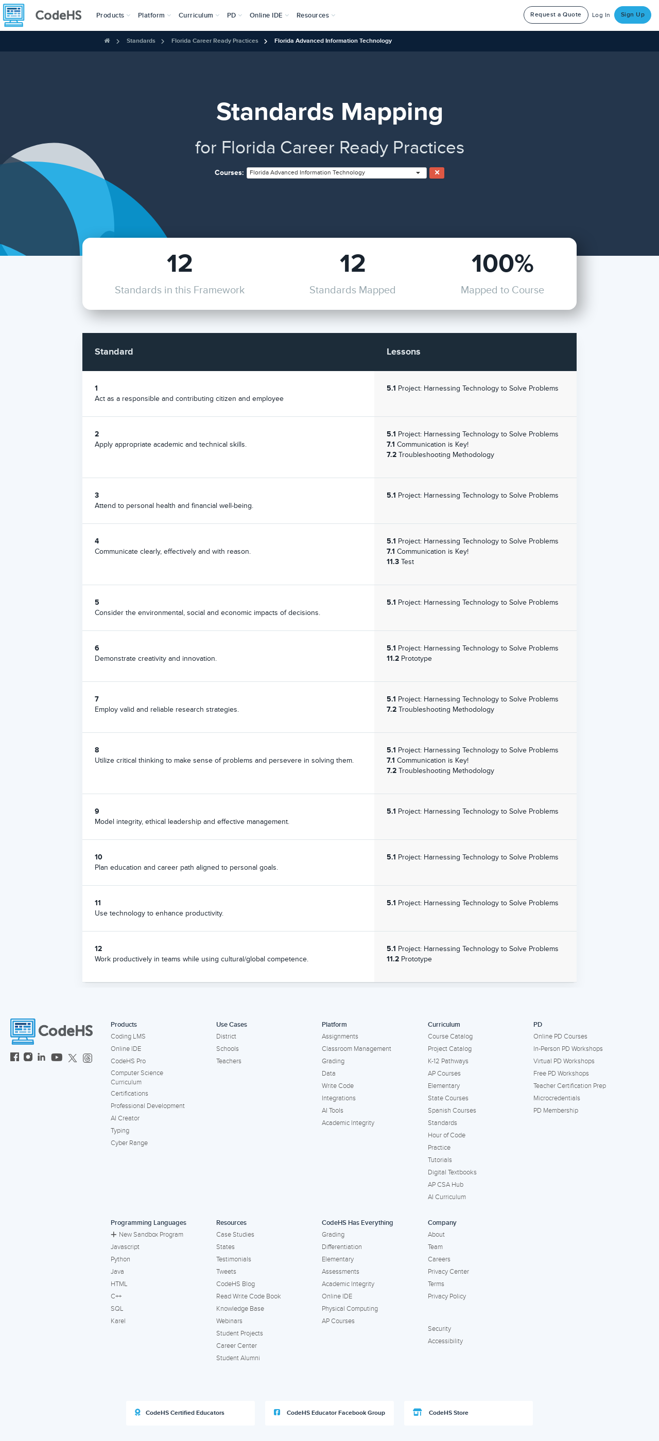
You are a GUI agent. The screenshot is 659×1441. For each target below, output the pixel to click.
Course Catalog (450, 1036)
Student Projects (239, 1333)
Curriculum (444, 1024)
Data (329, 1073)
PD (537, 1024)
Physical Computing (350, 1309)
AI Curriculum (447, 1197)
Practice (439, 1148)
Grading (333, 1061)
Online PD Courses (560, 1036)
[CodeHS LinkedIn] (41, 1058)
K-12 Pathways (448, 1061)
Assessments (340, 1272)
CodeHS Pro (128, 1061)
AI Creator (125, 1118)
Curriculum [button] (199, 15)
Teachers (228, 1061)
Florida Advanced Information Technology (333, 41)
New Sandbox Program (147, 1235)
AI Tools (332, 1110)
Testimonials (233, 1259)
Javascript (125, 1247)
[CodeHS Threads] (87, 1058)
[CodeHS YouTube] (57, 1058)
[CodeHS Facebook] (14, 1058)
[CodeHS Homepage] (46, 15)
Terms (436, 1284)
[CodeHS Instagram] (28, 1058)
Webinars (229, 1321)
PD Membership (555, 1110)
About (436, 1235)
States (225, 1247)
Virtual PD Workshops (564, 1061)
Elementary (444, 1086)
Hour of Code (446, 1135)
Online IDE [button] (269, 15)
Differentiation (342, 1247)
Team (435, 1247)
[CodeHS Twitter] (72, 1058)
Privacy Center (448, 1272)
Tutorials (440, 1160)
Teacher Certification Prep (569, 1086)
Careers (439, 1259)
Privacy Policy (447, 1296)
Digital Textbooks (452, 1172)
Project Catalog (450, 1049)
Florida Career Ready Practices (214, 41)
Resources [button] (316, 15)
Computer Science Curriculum (137, 1078)
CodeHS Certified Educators (179, 1413)
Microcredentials (556, 1098)
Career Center (236, 1346)
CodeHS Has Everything (357, 1222)
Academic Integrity (348, 1123)
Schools (227, 1049)
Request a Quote (556, 15)
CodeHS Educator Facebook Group (329, 1413)
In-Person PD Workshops (568, 1049)
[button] (113, 15)
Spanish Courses (452, 1110)
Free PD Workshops (561, 1073)
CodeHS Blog (235, 1284)
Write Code (338, 1086)
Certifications (129, 1093)
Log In (601, 15)
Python (120, 1259)
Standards (141, 41)
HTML (119, 1284)
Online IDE (126, 1049)
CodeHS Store (441, 1413)
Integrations (339, 1098)
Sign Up (633, 15)
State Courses (448, 1098)
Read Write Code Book (248, 1296)
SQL (117, 1309)
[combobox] (337, 173)
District (226, 1036)
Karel (118, 1321)
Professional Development (148, 1106)
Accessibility (445, 1341)
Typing (120, 1131)
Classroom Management (356, 1049)
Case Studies (235, 1235)
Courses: (229, 172)
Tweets (226, 1272)
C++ (116, 1296)
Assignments (340, 1036)
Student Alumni (238, 1358)
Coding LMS (128, 1036)
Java (117, 1272)
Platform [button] (154, 15)
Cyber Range (129, 1143)
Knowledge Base (240, 1309)
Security (439, 1329)
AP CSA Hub (445, 1185)
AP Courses (444, 1073)
